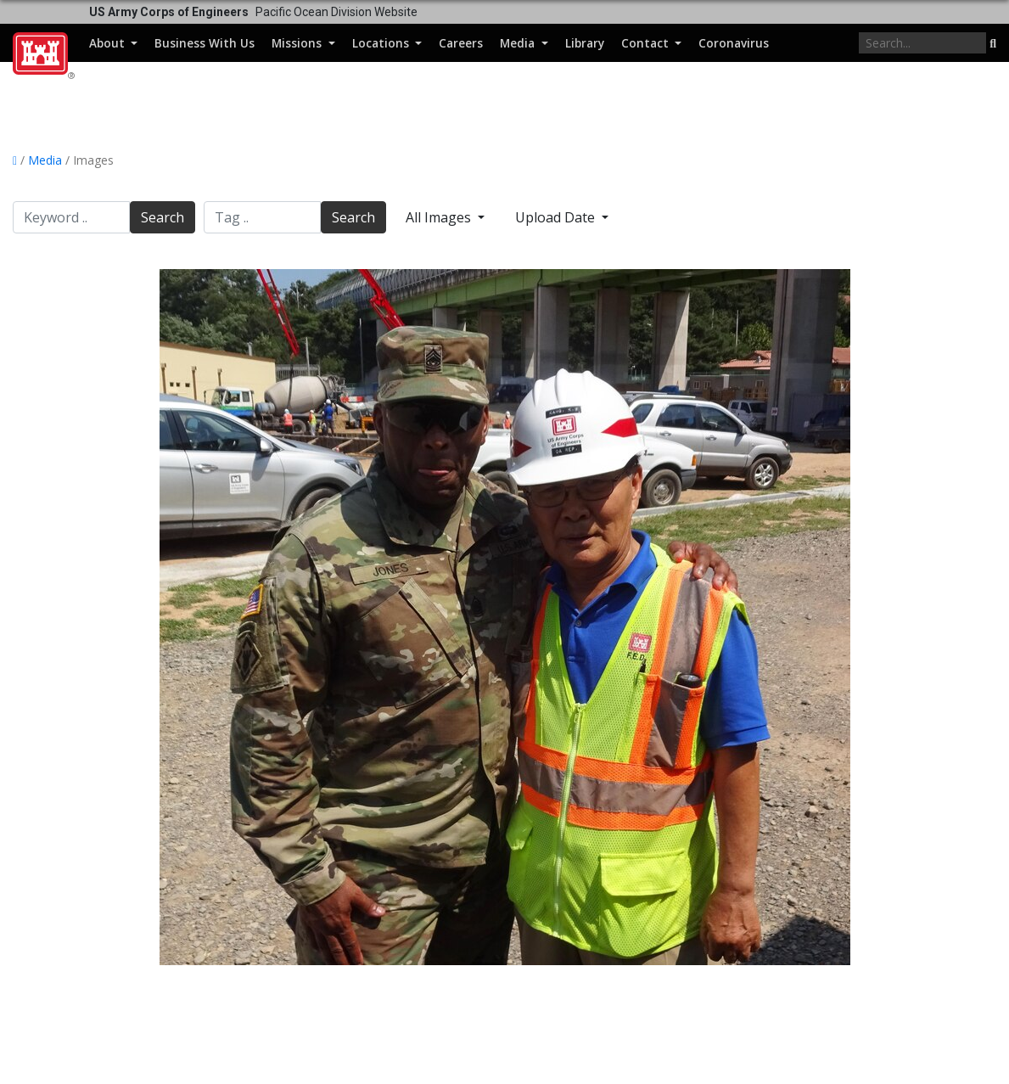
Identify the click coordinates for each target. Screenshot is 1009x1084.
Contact (646, 43)
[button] (992, 44)
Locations (382, 43)
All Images (440, 217)
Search (162, 217)
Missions (298, 43)
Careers (461, 43)
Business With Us (204, 43)
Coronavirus (733, 43)
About (108, 43)
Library (584, 43)
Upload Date (556, 217)
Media (519, 43)
